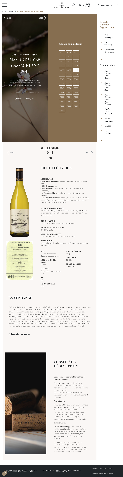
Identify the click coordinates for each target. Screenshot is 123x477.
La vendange (108, 43)
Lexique (95, 468)
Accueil (4, 11)
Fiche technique (109, 36)
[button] (111, 5)
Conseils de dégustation (109, 51)
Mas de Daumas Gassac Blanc (108, 86)
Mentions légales (106, 468)
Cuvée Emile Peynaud (108, 111)
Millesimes (13, 11)
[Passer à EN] (118, 4)
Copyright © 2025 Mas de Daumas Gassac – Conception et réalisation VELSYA (21, 471)
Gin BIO (108, 126)
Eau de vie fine (108, 132)
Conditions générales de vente (102, 473)
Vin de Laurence (109, 120)
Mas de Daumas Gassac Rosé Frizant (108, 99)
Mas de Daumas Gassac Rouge (108, 74)
